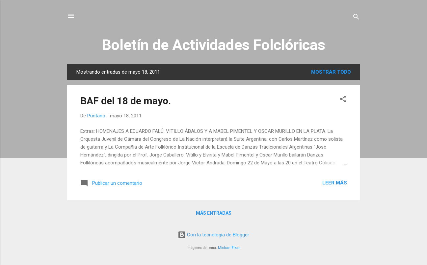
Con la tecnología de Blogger (213, 235)
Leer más (334, 183)
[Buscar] (356, 18)
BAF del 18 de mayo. (125, 101)
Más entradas (213, 213)
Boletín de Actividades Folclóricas (213, 45)
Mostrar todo (331, 72)
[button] (343, 100)
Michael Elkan (229, 248)
